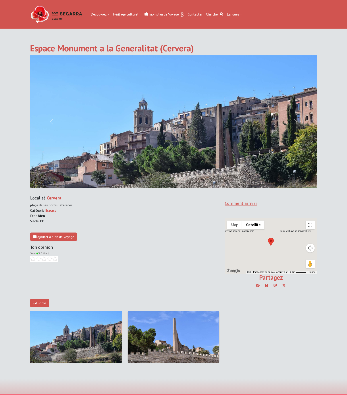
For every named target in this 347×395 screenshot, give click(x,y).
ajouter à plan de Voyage (53, 237)
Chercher (214, 14)
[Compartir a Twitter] (284, 285)
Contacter (195, 14)
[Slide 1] (177, 182)
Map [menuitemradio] (234, 225)
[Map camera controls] (310, 248)
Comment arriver (241, 203)
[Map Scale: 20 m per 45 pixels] (298, 272)
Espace (50, 210)
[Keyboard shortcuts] (249, 272)
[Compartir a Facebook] (258, 285)
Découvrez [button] (99, 14)
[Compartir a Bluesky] (266, 285)
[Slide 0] (169, 182)
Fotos (39, 303)
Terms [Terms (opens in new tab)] (312, 272)
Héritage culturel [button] (125, 14)
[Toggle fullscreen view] (310, 225)
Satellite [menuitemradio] (253, 225)
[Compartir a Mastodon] (275, 285)
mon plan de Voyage (164, 14)
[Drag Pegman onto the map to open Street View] (310, 264)
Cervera (54, 198)
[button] (271, 242)
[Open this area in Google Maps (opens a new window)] (233, 271)
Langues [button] (233, 14)
